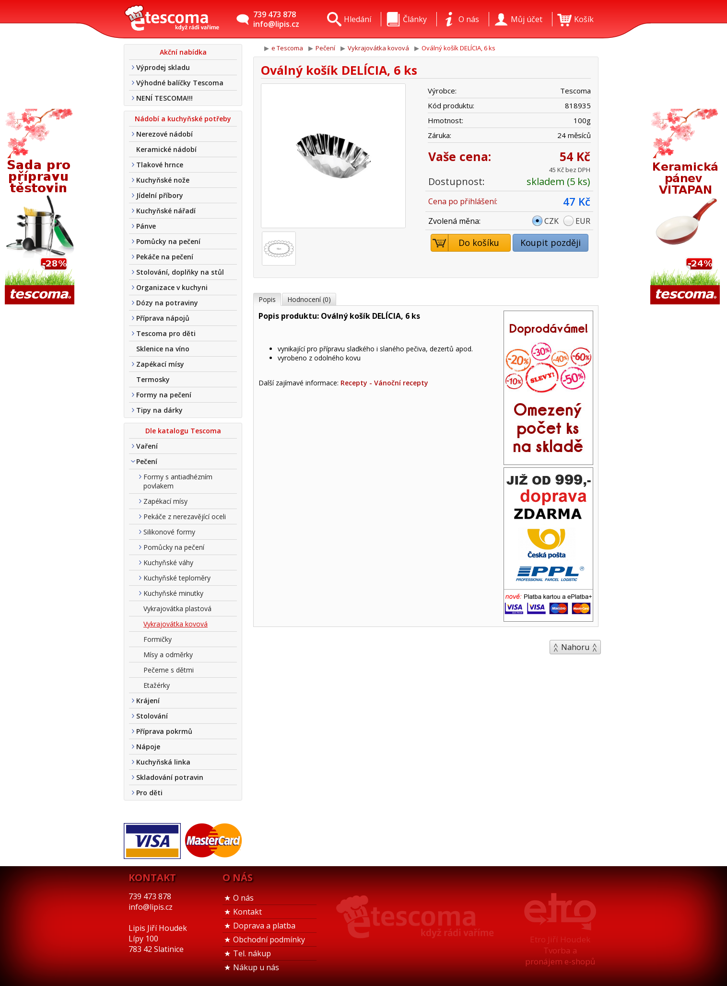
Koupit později (550, 242)
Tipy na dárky (159, 410)
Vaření (147, 446)
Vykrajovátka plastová (177, 608)
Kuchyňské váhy (168, 562)
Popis (267, 299)
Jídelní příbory (159, 195)
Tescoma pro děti (166, 333)
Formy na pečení (163, 394)
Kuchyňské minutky (173, 593)
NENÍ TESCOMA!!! (164, 98)
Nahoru (575, 647)
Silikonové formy (169, 531)
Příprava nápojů (162, 318)
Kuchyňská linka (163, 761)
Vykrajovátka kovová (175, 623)
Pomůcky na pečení (168, 241)
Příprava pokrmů (164, 731)
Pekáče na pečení (164, 256)
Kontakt (247, 911)
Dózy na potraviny (167, 302)
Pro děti (149, 792)
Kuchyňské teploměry (177, 577)
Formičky (157, 639)
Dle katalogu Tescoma (183, 430)
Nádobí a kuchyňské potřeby (183, 118)
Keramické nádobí (166, 149)
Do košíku (465, 242)
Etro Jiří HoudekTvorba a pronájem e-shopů (560, 950)
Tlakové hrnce (159, 164)
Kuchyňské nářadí (166, 210)
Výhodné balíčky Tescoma (179, 82)
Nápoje (148, 746)
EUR (582, 221)
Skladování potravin (169, 777)
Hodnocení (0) (309, 299)
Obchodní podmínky (269, 939)
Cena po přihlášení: (462, 201)
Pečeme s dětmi (168, 669)
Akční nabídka (183, 52)
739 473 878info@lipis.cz (276, 19)
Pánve (146, 226)
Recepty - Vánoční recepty (384, 382)
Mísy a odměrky (168, 654)
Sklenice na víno (162, 348)
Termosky (153, 379)
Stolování (152, 715)
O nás (243, 898)
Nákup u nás (256, 967)
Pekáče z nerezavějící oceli (184, 516)
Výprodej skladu (163, 67)
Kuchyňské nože (162, 180)
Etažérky (156, 685)
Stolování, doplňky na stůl (180, 272)
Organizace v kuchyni (172, 287)
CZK (551, 221)
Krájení (148, 700)
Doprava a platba (264, 925)
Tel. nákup (252, 953)
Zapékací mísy (160, 364)
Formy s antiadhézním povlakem (177, 481)
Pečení (146, 461)
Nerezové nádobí (164, 134)
